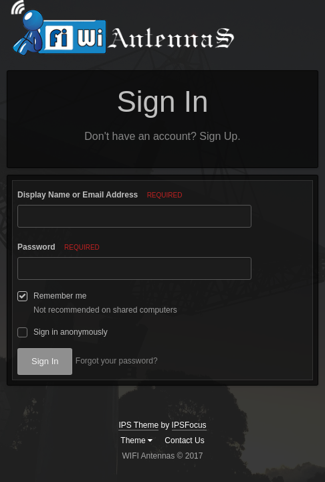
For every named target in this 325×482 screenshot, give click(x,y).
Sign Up (218, 136)
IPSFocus (189, 425)
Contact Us (184, 440)
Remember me (59, 296)
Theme (136, 440)
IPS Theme (138, 425)
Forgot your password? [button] (117, 361)
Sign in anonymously (70, 332)
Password (58, 247)
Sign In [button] (44, 361)
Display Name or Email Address (99, 194)
